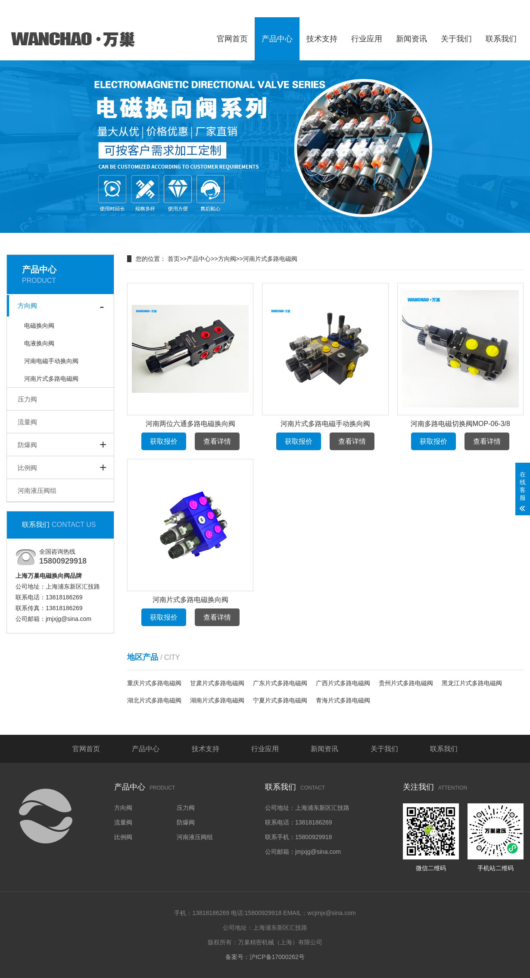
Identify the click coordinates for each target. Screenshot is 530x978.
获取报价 (164, 441)
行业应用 (366, 38)
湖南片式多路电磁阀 (217, 700)
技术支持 (321, 38)
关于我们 (456, 38)
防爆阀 (27, 444)
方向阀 (27, 305)
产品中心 (277, 38)
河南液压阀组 (37, 490)
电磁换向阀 (39, 325)
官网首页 (232, 38)
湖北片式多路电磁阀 (154, 700)
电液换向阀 (39, 343)
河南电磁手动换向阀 (51, 360)
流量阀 (27, 422)
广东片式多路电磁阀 (280, 683)
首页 (174, 258)
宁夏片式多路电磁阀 (280, 700)
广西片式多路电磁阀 (343, 683)
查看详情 (217, 441)
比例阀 (27, 467)
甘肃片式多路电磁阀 (217, 683)
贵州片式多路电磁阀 (406, 683)
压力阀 (27, 399)
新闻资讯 (411, 38)
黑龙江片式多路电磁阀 (472, 683)
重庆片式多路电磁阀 (154, 683)
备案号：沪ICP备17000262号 (265, 956)
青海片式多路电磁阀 (343, 700)
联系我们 (501, 38)
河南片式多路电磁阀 (51, 378)
